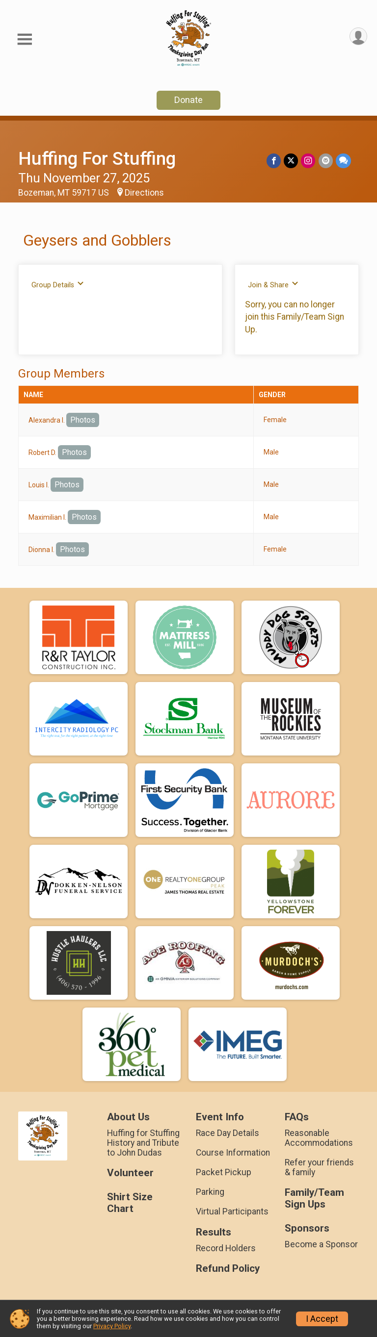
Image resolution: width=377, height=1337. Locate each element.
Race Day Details (227, 1133)
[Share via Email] (326, 160)
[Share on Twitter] (291, 160)
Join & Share (273, 284)
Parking (210, 1192)
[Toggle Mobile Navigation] (24, 39)
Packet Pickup (223, 1172)
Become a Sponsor (321, 1244)
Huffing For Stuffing (97, 158)
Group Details (57, 284)
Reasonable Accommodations (319, 1138)
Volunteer (130, 1173)
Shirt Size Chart (130, 1202)
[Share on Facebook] (274, 160)
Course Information (233, 1153)
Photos (82, 420)
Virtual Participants (232, 1211)
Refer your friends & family (319, 1167)
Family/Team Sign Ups (314, 1198)
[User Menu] (358, 36)
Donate (188, 100)
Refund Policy (228, 1268)
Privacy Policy (112, 1326)
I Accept (322, 1319)
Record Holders (226, 1248)
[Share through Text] (343, 160)
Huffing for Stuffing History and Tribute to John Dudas (143, 1143)
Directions (144, 193)
